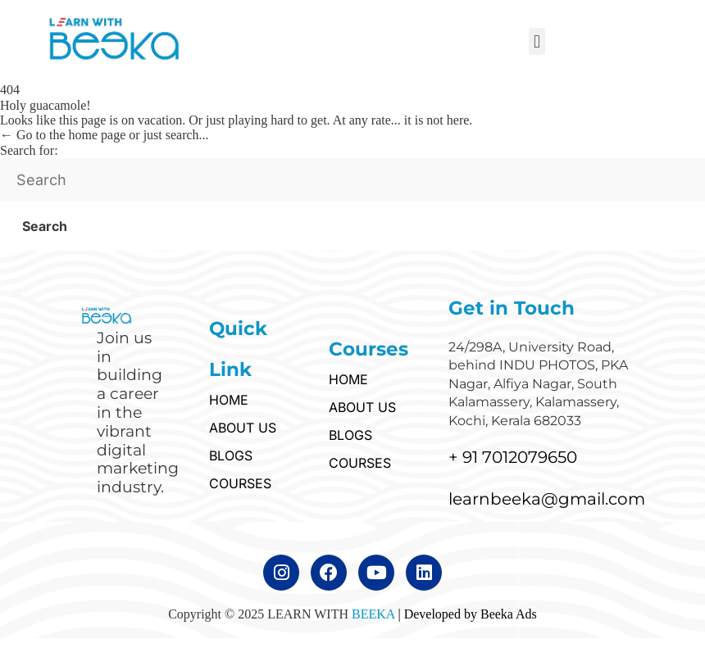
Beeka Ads (508, 614)
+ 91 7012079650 (512, 457)
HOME (228, 400)
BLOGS (230, 455)
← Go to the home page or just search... (104, 135)
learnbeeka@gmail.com (546, 499)
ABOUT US (242, 427)
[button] (536, 41)
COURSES (240, 483)
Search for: (29, 150)
